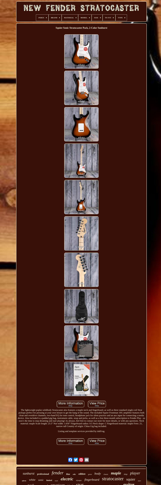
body (97, 473)
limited (49, 480)
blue (68, 474)
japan (139, 480)
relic (74, 474)
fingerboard (91, 479)
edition (81, 474)
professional (43, 474)
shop (125, 474)
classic (106, 474)
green (90, 474)
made (56, 480)
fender (58, 472)
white (32, 479)
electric (67, 479)
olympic (79, 480)
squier (130, 479)
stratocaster (112, 478)
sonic (41, 480)
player (135, 473)
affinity (24, 480)
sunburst (28, 473)
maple (116, 473)
